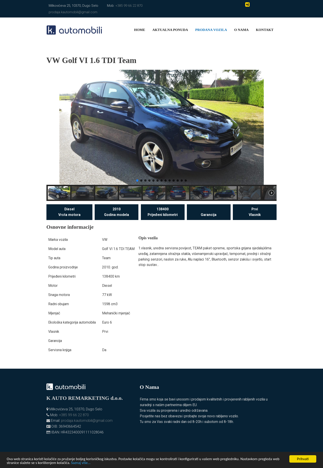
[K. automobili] (74, 29)
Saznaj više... (81, 463)
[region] (161, 135)
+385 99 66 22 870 (128, 6)
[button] (53, 127)
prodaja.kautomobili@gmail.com (73, 12)
